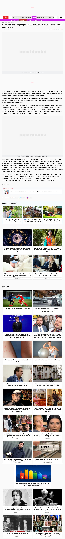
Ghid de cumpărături (9, 203)
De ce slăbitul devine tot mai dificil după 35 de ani (48, 360)
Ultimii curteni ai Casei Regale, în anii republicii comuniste (17, 534)
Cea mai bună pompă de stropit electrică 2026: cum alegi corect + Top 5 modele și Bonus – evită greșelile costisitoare (12, 220)
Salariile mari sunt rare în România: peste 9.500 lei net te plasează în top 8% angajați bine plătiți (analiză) (32, 484)
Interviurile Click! (31, 20)
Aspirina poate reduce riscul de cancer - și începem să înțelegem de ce (48, 460)
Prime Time (44, 17)
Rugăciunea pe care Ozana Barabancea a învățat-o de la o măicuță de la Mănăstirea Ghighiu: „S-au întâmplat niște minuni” (47, 249)
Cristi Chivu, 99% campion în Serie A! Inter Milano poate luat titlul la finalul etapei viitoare (17, 460)
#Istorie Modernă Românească (17, 531)
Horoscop (17, 252)
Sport (49, 17)
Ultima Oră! (15, 17)
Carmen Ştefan (6, 184)
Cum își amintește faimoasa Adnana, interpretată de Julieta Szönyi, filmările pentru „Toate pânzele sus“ (47, 534)
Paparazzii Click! (38, 20)
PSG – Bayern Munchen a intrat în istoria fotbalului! (17, 308)
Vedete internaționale (14, 20)
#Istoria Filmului (48, 531)
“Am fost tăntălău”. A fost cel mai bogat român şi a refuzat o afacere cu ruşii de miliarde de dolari (17, 384)
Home (3, 22)
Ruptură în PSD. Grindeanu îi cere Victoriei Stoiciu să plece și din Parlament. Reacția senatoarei (47, 274)
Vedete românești (23, 20)
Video (38, 17)
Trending (22, 17)
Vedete (34, 17)
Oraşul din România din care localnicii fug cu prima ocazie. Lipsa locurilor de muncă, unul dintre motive (47, 384)
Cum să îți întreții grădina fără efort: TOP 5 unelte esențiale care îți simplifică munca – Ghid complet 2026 (52, 220)
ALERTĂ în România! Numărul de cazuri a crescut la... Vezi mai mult (17, 360)
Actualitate (28, 17)
